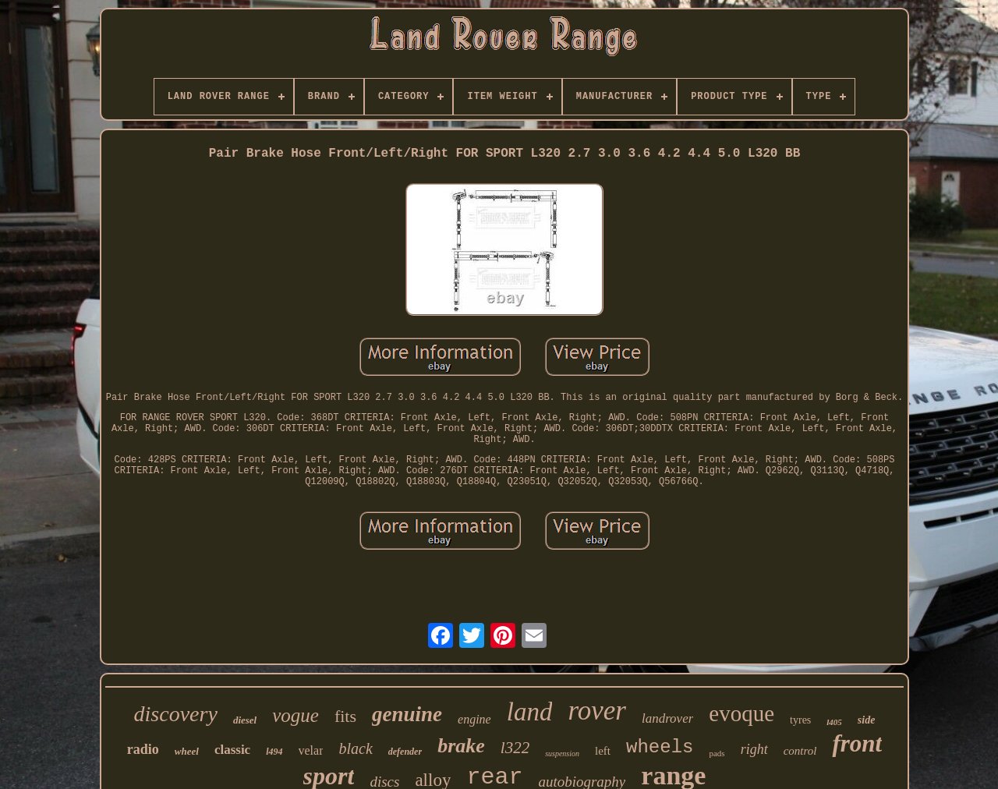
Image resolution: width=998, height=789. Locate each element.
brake (461, 745)
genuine (407, 714)
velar (311, 750)
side (867, 720)
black (355, 748)
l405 (834, 722)
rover (597, 710)
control (800, 751)
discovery (176, 714)
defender (405, 751)
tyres (800, 720)
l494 (274, 751)
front (857, 743)
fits (345, 716)
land (530, 712)
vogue (295, 715)
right (754, 749)
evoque (741, 713)
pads (716, 753)
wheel (187, 751)
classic (232, 749)
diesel (245, 720)
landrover (667, 718)
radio (143, 749)
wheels (659, 747)
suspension (562, 753)
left (602, 751)
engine (474, 719)
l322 (515, 747)
